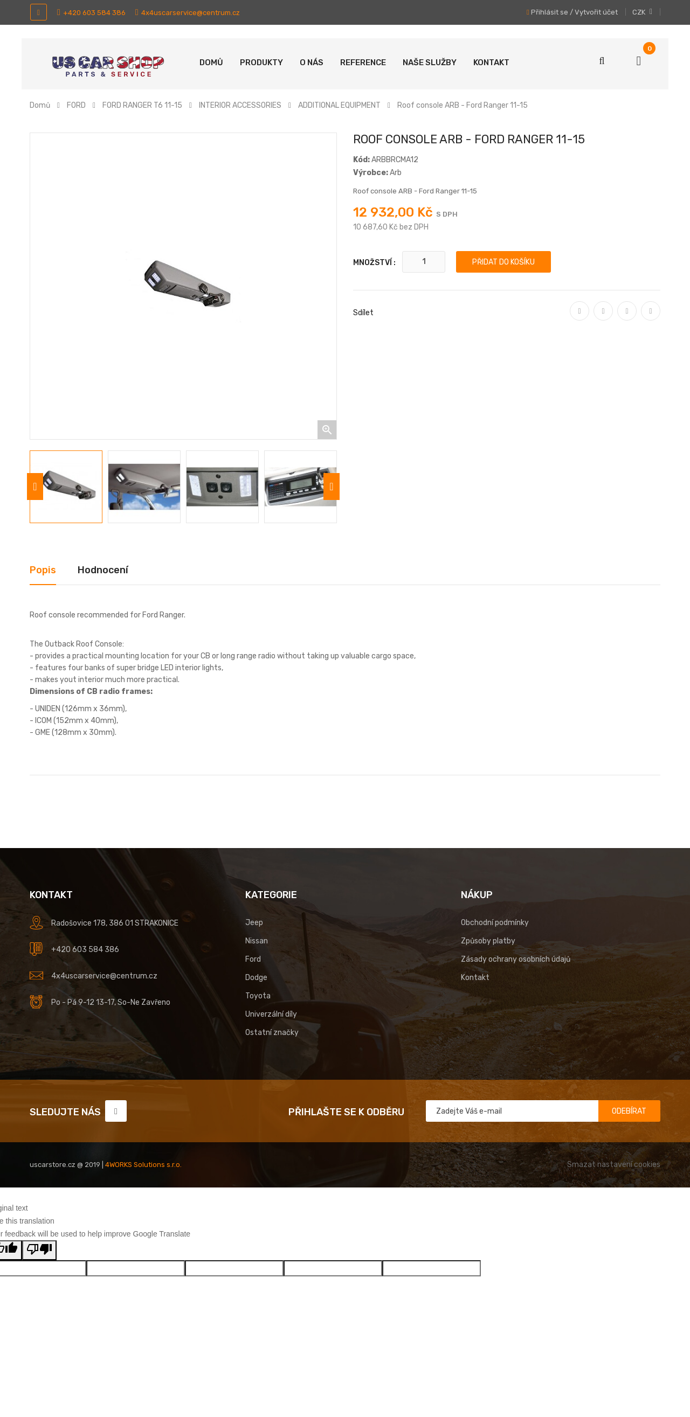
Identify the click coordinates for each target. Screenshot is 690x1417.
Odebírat (629, 1111)
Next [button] (331, 486)
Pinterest (650, 318)
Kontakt (491, 62)
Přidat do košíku (503, 262)
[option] (66, 486)
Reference (363, 62)
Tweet (603, 318)
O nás (311, 62)
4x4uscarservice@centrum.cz (187, 13)
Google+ (627, 318)
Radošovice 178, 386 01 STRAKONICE (114, 923)
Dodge (256, 977)
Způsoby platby (488, 941)
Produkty (261, 62)
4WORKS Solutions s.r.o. (143, 1165)
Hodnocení (103, 570)
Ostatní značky (272, 1032)
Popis (43, 570)
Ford (253, 959)
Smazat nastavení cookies (613, 1164)
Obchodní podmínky (495, 922)
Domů (211, 62)
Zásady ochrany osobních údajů (515, 959)
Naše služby (430, 62)
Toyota (258, 996)
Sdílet (580, 318)
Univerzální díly (271, 1014)
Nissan (256, 941)
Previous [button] (35, 486)
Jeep (254, 922)
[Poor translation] (39, 1250)
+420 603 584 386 (91, 13)
